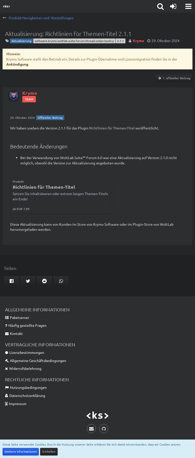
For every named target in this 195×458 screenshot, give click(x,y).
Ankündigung (17, 64)
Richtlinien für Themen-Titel (112, 128)
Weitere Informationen (21, 451)
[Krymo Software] (6, 6)
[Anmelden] (173, 6)
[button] (188, 6)
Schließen (49, 451)
